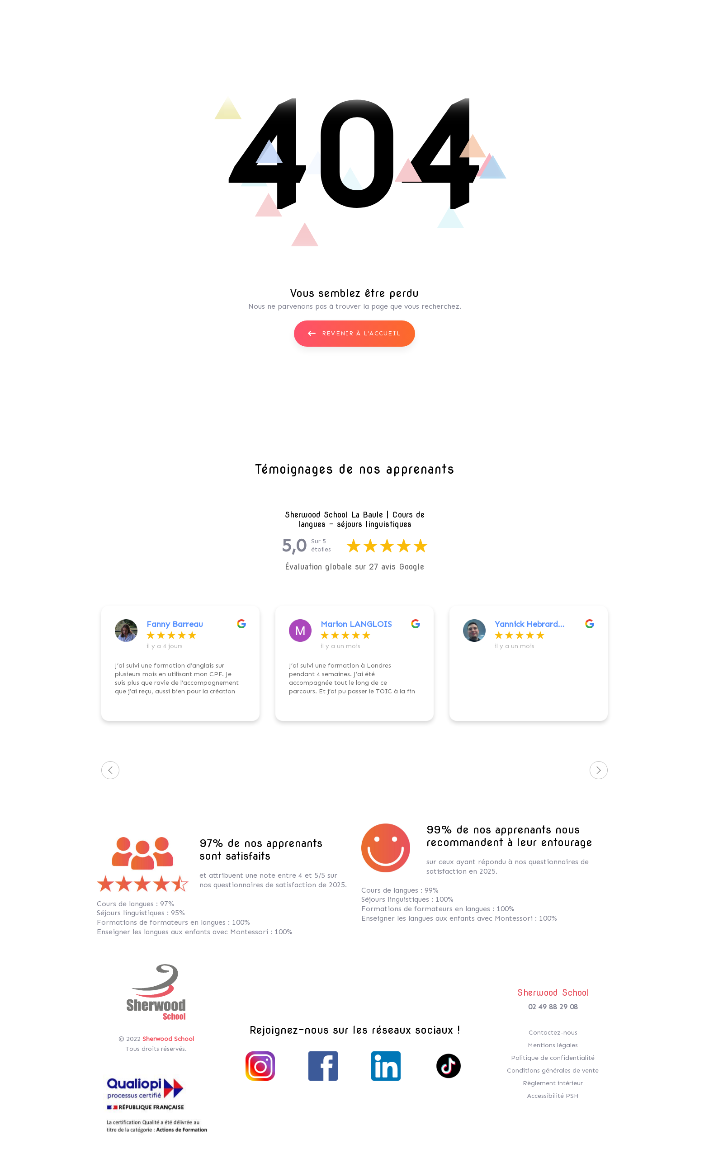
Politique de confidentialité (553, 1058)
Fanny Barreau (175, 624)
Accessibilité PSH (552, 1096)
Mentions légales (553, 1045)
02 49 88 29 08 (553, 1007)
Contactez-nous (553, 1032)
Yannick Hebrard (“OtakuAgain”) (526, 624)
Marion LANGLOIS (356, 624)
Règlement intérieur (553, 1083)
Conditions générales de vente (553, 1070)
